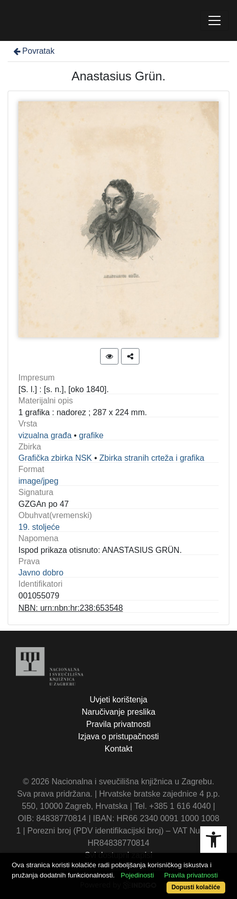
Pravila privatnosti (118, 724)
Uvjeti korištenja (119, 699)
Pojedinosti (137, 875)
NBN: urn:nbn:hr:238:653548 (70, 608)
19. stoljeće (39, 527)
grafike (91, 435)
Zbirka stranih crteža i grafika (152, 458)
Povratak (33, 51)
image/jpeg (38, 481)
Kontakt (118, 748)
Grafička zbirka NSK (55, 458)
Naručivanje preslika (118, 712)
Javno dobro (40, 572)
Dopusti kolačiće (196, 887)
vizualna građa (45, 435)
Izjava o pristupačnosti (118, 736)
